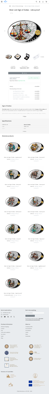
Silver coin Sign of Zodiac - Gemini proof (12, 211)
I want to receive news (30, 315)
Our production (28, 328)
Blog (2, 338)
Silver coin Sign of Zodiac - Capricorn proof (13, 293)
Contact (2, 328)
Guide (2, 336)
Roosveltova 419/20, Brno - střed (20, 95)
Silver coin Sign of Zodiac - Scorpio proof (12, 266)
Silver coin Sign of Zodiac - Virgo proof (36, 238)
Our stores (3, 334)
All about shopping (5, 326)
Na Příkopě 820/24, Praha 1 (19, 91)
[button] (7, 31)
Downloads (27, 336)
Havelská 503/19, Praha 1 (18, 93)
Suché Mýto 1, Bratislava (18, 98)
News (26, 334)
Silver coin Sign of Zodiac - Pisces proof (36, 157)
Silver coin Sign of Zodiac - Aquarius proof (13, 157)
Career (26, 332)
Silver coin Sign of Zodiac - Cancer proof (36, 211)
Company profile (28, 326)
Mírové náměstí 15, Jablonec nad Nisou (21, 97)
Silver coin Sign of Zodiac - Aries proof (13, 184)
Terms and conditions (5, 332)
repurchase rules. (21, 80)
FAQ (2, 330)
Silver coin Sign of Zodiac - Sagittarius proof (36, 266)
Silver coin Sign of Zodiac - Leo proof (13, 238)
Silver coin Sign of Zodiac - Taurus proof (36, 184)
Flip (11, 14)
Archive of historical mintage (17, 6)
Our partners (28, 330)
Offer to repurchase (34, 77)
